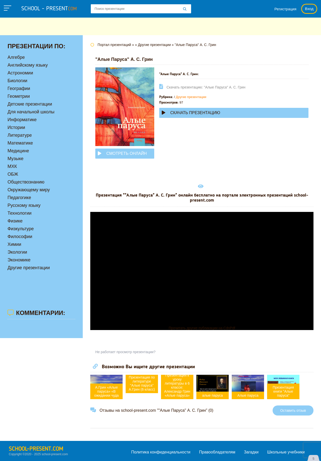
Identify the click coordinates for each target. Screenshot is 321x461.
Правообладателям (217, 452)
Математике (20, 143)
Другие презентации (191, 97)
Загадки (251, 452)
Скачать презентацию (191, 113)
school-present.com (36, 449)
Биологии (17, 80)
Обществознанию (26, 182)
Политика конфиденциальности (160, 452)
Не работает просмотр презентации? (125, 352)
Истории (16, 127)
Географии (19, 88)
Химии (14, 244)
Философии (20, 236)
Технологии (20, 213)
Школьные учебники (286, 452)
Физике (15, 220)
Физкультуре (21, 228)
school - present (49, 9)
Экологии (17, 252)
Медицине (18, 150)
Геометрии (19, 96)
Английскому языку (28, 65)
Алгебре (16, 57)
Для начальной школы (31, 111)
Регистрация (285, 9)
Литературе (20, 135)
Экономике (19, 259)
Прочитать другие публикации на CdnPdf (202, 328)
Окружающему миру (29, 189)
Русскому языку (24, 205)
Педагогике (19, 197)
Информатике (22, 119)
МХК (12, 166)
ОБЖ (13, 174)
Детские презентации (30, 104)
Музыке (15, 158)
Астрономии (20, 72)
